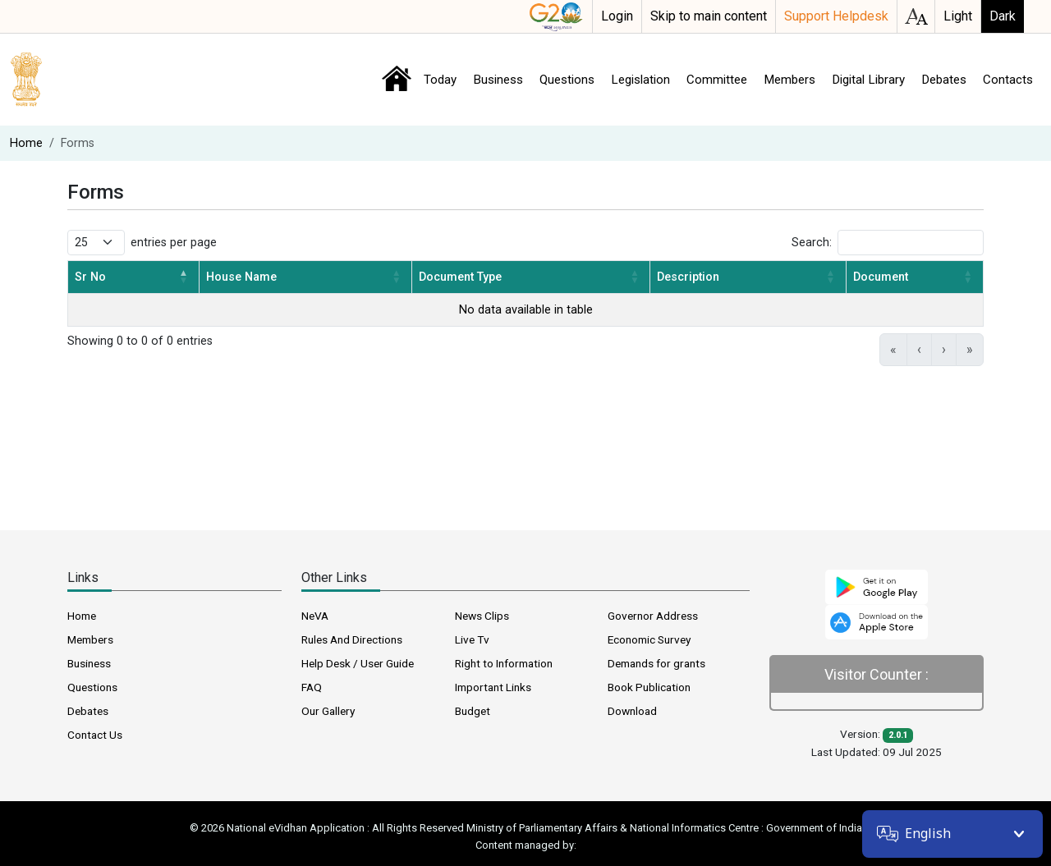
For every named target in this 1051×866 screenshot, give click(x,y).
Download (632, 710)
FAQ (311, 687)
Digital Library (868, 79)
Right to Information (504, 663)
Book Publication (649, 687)
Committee (716, 79)
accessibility (915, 16)
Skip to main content (708, 16)
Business (498, 79)
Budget (472, 710)
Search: (812, 243)
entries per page (174, 243)
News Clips (482, 615)
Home (396, 79)
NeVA (314, 615)
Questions (566, 79)
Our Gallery (328, 710)
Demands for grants (656, 663)
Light (957, 16)
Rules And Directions (351, 639)
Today (440, 79)
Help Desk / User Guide (357, 663)
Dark (1002, 16)
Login (617, 16)
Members (789, 79)
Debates (943, 79)
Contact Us (94, 734)
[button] (184, 277)
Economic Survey (649, 639)
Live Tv (472, 639)
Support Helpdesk (836, 16)
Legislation (640, 79)
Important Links (493, 687)
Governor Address (653, 615)
